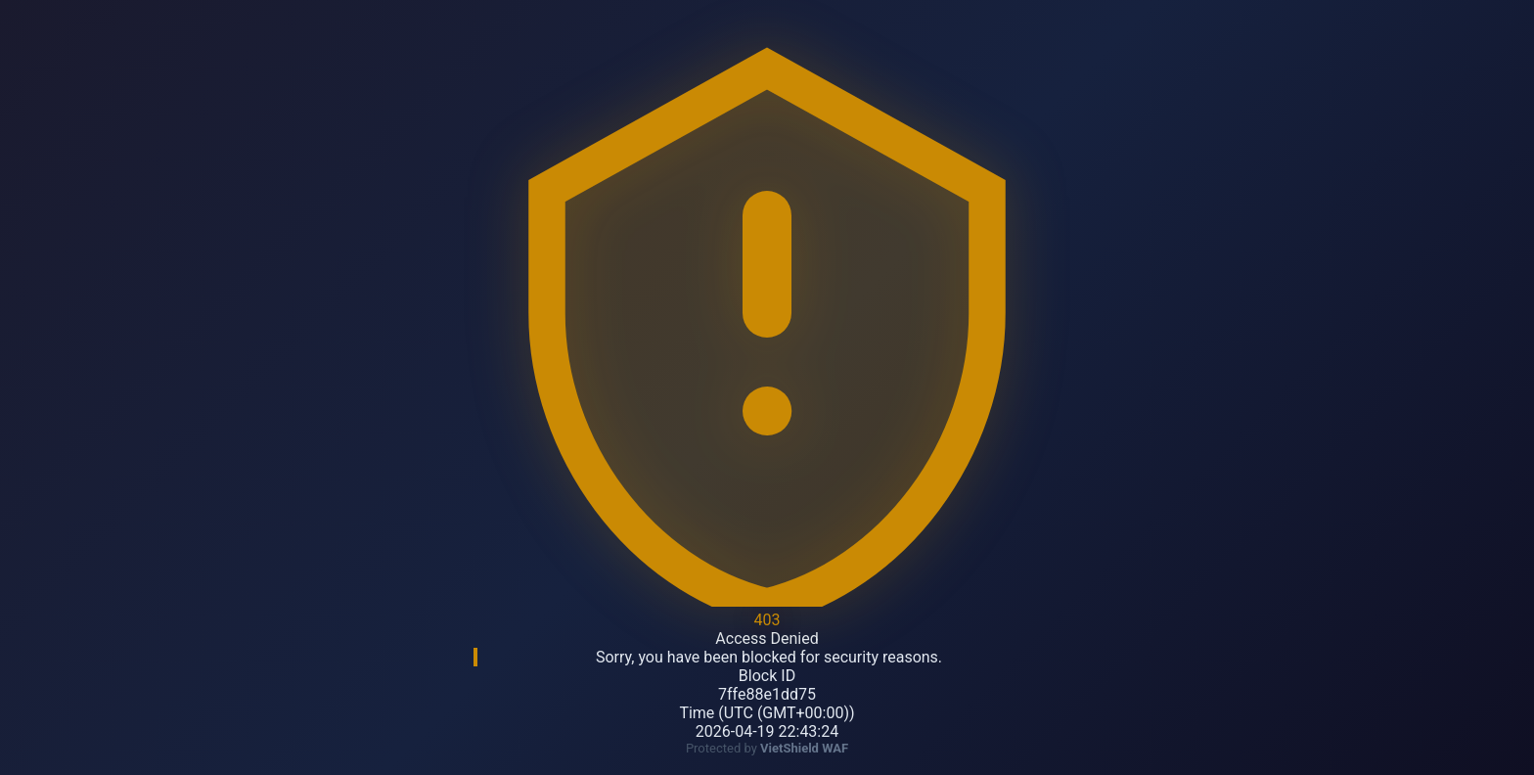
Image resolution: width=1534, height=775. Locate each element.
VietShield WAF (804, 748)
